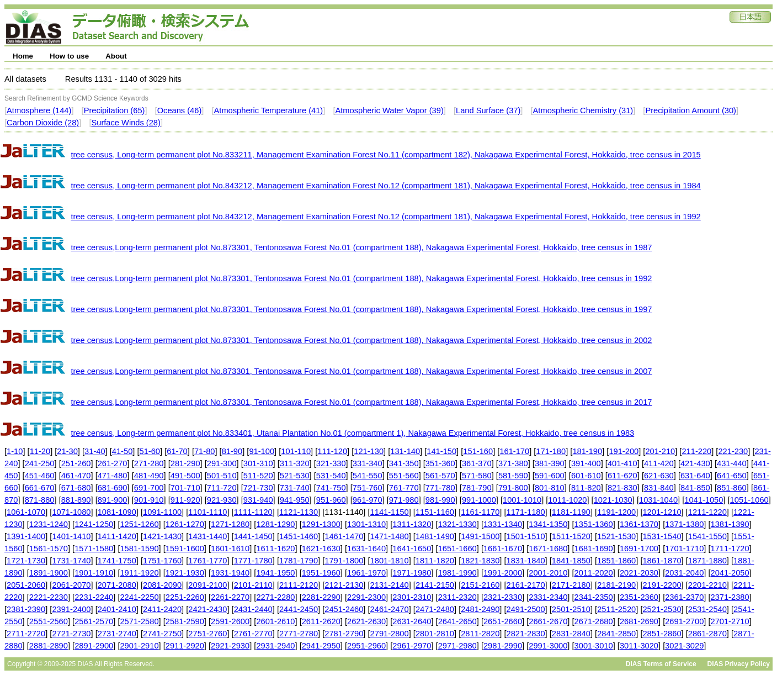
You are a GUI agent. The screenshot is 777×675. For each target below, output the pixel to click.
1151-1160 (435, 512)
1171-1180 (526, 512)
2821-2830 (526, 633)
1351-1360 (593, 524)
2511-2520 (616, 609)
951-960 (331, 499)
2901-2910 (139, 645)
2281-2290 (321, 597)
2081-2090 (162, 585)
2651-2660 (502, 621)
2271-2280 (275, 597)
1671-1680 (548, 548)
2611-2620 (321, 621)
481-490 (149, 475)
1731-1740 (71, 560)
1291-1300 (321, 524)
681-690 (112, 487)
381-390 (550, 463)
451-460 (40, 475)
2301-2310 (411, 597)
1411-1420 (117, 536)
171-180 (551, 451)
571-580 (477, 475)
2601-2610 (275, 621)
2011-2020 (593, 572)
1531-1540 (661, 536)
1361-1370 (639, 524)
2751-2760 (207, 633)
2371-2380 (730, 597)
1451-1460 (298, 536)
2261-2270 (230, 597)
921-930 (222, 499)
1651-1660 (457, 548)
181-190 (587, 451)
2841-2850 (616, 633)
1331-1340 (502, 524)
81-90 (232, 451)
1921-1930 (185, 572)
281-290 (185, 463)
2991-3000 (548, 645)
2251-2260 (185, 597)
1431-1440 (207, 536)
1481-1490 (435, 536)
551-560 (404, 475)
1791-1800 (343, 560)
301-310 (258, 463)
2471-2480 (435, 609)
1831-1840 (526, 560)
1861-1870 (661, 560)
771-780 (440, 487)
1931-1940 (230, 572)
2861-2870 (707, 633)
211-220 (696, 451)
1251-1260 (139, 524)
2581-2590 (185, 621)
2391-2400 (71, 609)
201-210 (660, 451)
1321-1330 (457, 524)
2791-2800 (389, 633)
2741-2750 (162, 633)
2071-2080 (117, 585)
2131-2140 (389, 585)
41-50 (122, 451)
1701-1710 (684, 548)
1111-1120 (253, 512)
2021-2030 (639, 572)
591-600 (550, 475)
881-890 (76, 499)
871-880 (40, 499)
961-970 (367, 499)
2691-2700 (684, 621)
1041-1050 (703, 499)
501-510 (222, 475)
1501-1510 (526, 536)
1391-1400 (26, 536)
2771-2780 (298, 633)
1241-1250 (93, 524)
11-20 (40, 451)
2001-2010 (548, 572)
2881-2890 (48, 645)
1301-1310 (366, 524)
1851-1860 (616, 560)
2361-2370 (684, 597)
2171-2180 (571, 585)
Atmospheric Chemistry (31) (583, 110)
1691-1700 (639, 548)
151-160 (478, 451)
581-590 (513, 475)
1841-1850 (571, 560)
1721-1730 (26, 560)
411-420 (659, 463)
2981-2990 (502, 645)
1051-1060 (749, 499)
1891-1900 (48, 572)
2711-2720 (26, 633)
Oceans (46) (179, 110)
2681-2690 (639, 621)
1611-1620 (275, 548)
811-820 (586, 487)
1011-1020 (567, 499)
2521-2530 (661, 609)
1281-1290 (275, 524)
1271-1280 (230, 524)
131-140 (405, 451)
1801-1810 (389, 560)
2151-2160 (480, 585)
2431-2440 (253, 609)
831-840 (659, 487)
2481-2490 (480, 609)
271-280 (149, 463)
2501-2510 (571, 609)
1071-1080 (71, 512)
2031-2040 (684, 572)
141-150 (441, 451)
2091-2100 (207, 585)
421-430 (695, 463)
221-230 (733, 451)
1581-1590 (139, 548)
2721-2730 (71, 633)
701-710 (185, 487)
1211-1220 (707, 512)
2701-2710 (730, 621)
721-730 (258, 487)
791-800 (513, 487)
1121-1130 (298, 512)
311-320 (295, 463)
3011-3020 (639, 645)
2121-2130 (343, 585)
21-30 (67, 451)
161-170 (514, 451)
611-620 (622, 475)
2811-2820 (480, 633)
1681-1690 (593, 548)
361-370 (477, 463)
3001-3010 (593, 645)
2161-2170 (526, 585)
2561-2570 (93, 621)
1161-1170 (480, 512)
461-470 (76, 475)
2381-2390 (26, 609)
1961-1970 (366, 572)
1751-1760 (162, 560)
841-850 (695, 487)
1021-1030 (613, 499)
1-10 (15, 451)
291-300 (222, 463)
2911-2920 (185, 645)
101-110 (296, 451)
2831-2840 (571, 633)
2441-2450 (298, 609)
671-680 (76, 487)
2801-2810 (435, 633)
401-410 (622, 463)
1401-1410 (71, 536)
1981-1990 (457, 572)
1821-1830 (480, 560)
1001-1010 (522, 499)
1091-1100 (162, 512)
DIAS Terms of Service (661, 664)
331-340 (367, 463)
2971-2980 (457, 645)
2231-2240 (93, 597)
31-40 (94, 451)
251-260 (76, 463)
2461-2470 (389, 609)
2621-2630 (366, 621)
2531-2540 (707, 609)
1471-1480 (389, 536)
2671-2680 (593, 621)
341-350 (404, 463)
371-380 (513, 463)
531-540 (331, 475)
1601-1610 (230, 548)
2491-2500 (526, 609)
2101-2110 (253, 585)
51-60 (150, 451)
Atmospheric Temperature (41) (268, 110)
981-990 (440, 499)
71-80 (204, 451)
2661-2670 (548, 621)
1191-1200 (616, 512)
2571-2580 (139, 621)
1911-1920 (139, 572)
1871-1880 (707, 560)
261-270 (112, 463)
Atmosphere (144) (39, 110)
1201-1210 (661, 512)
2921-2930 (230, 645)
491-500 (185, 475)
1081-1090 (117, 512)
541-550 (367, 475)
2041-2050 (730, 572)
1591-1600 (185, 548)
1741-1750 (117, 560)
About (116, 56)
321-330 (331, 463)
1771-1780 (253, 560)
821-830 (622, 487)
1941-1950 (275, 572)
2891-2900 (93, 645)
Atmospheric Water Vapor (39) (389, 110)
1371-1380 (684, 524)
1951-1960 (321, 572)
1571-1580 (93, 548)
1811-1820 (435, 560)
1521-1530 (616, 536)
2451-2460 (343, 609)
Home (23, 56)
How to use (69, 56)
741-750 (331, 487)
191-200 (623, 451)
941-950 (295, 499)
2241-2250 (139, 597)
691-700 (149, 487)
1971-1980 (411, 572)
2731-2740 (117, 633)
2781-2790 (343, 633)
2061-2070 (71, 585)
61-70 (177, 451)
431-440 (732, 463)
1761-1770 (207, 560)
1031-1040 (658, 499)
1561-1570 (48, 548)
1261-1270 (185, 524)
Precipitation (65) (114, 110)
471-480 (112, 475)
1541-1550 (707, 536)
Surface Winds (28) (125, 122)
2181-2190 (616, 585)
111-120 (332, 451)
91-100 (261, 451)
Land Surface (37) (488, 110)
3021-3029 (684, 645)
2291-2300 (366, 597)
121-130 (369, 451)
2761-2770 (253, 633)
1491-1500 (480, 536)
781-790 (477, 487)
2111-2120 (298, 585)
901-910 (149, 499)
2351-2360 (639, 597)
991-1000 (479, 499)
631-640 (695, 475)
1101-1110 (207, 512)
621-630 (659, 475)
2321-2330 (502, 597)
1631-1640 (366, 548)
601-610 (586, 475)
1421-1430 (162, 536)
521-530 (295, 475)
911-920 (185, 499)
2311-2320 (457, 597)
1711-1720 (730, 548)
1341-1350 (548, 524)
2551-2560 (48, 621)
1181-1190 (571, 512)
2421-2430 (207, 609)
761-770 (404, 487)
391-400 (586, 463)
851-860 (732, 487)
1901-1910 (93, 572)
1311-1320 (411, 524)
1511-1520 (571, 536)
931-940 (258, 499)
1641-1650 (411, 548)
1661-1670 (502, 548)
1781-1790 (298, 560)
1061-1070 (26, 512)
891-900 (112, 499)
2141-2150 (435, 585)
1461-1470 (343, 536)
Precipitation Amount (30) (690, 110)
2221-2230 (48, 597)
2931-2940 (275, 645)
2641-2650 (457, 621)
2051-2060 (26, 585)
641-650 (732, 475)
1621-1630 (321, 548)
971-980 (404, 499)
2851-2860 (661, 633)
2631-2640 (411, 621)
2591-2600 (230, 621)
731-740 (295, 487)
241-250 (40, 463)
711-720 (222, 487)
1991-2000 (502, 572)
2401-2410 (117, 609)
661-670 (40, 487)
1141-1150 (389, 512)
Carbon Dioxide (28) (43, 122)
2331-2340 (548, 597)
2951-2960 (366, 645)
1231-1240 (48, 524)
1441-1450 (253, 536)
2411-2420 (162, 609)
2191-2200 (661, 585)
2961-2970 (411, 645)
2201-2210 (707, 585)
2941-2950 (321, 645)
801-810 (550, 487)
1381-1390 (730, 524)
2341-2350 (593, 597)
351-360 (440, 463)
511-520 (258, 475)
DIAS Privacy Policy (738, 664)
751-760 (367, 487)
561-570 (440, 475)
